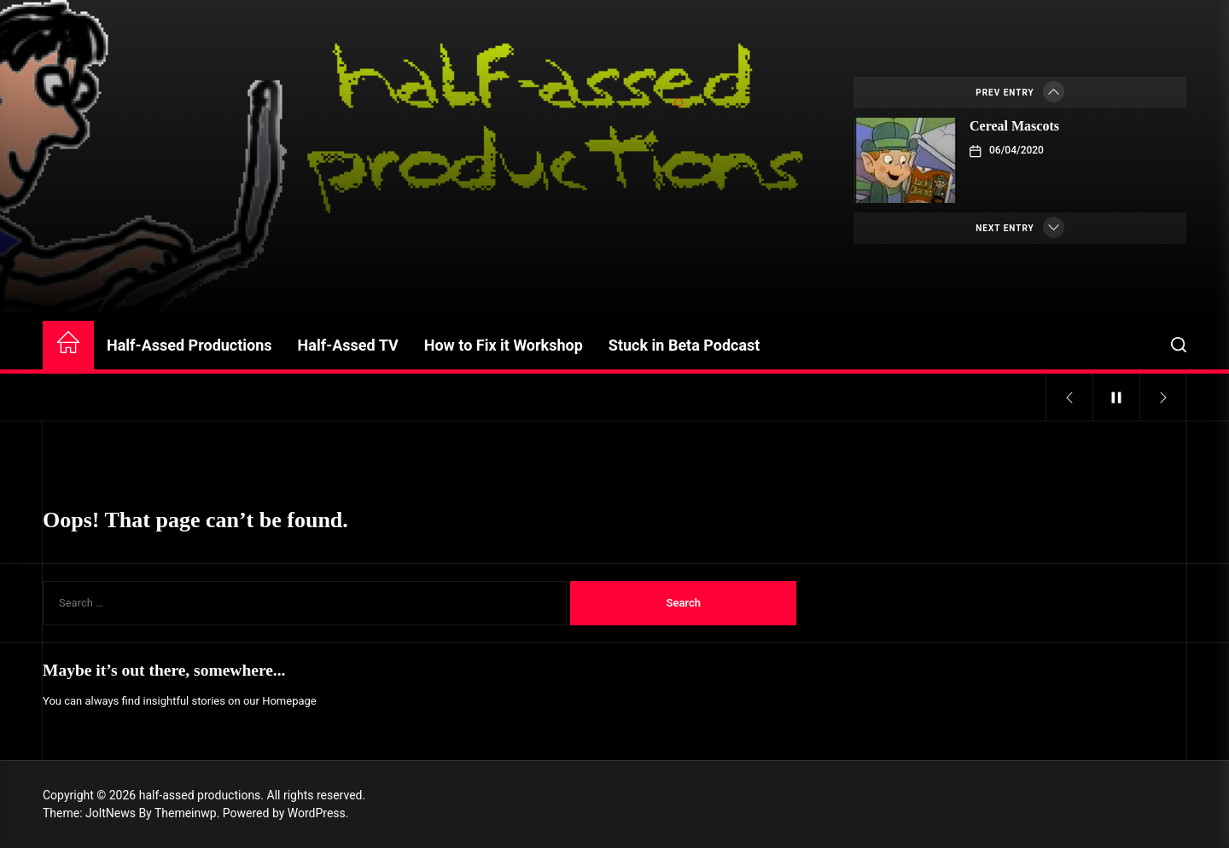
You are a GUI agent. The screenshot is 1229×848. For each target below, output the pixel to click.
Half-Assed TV (348, 345)
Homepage (289, 700)
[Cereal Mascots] (905, 160)
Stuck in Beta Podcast (684, 345)
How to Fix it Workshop (503, 345)
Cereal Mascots (1014, 126)
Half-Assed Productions (189, 345)
